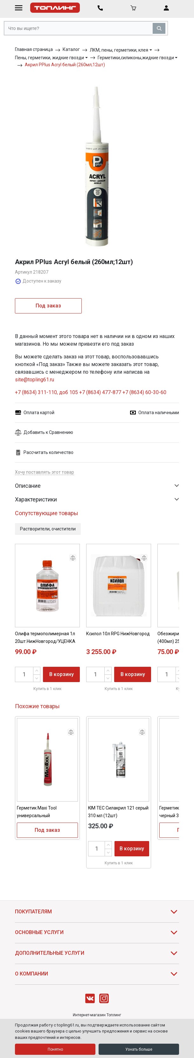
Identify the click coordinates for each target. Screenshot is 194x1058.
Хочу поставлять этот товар (44, 472)
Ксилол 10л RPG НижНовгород (118, 633)
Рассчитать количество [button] (44, 452)
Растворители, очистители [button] (48, 528)
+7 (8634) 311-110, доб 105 (46, 392)
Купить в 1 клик (47, 689)
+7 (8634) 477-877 (100, 392)
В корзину (61, 674)
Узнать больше (138, 1049)
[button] (97, 432)
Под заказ (48, 306)
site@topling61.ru (34, 380)
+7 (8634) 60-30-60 (144, 392)
